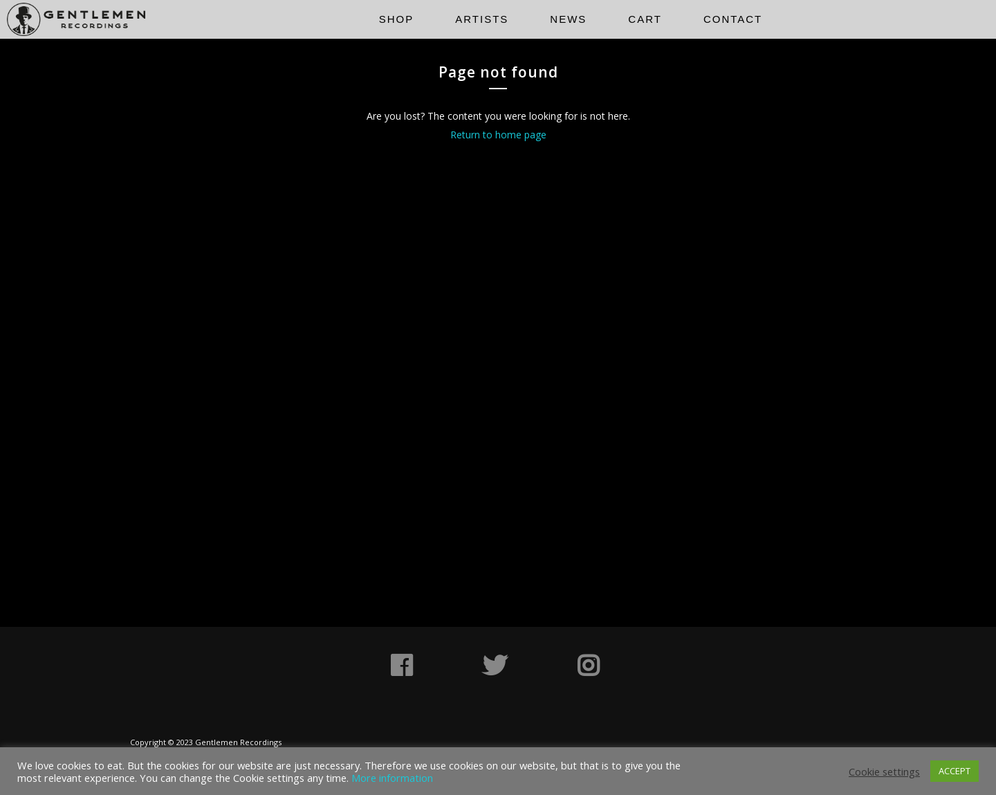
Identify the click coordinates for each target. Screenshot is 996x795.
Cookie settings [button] (884, 771)
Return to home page (498, 134)
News (568, 19)
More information (392, 778)
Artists (481, 19)
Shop (396, 19)
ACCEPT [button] (954, 771)
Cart (645, 19)
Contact (732, 19)
